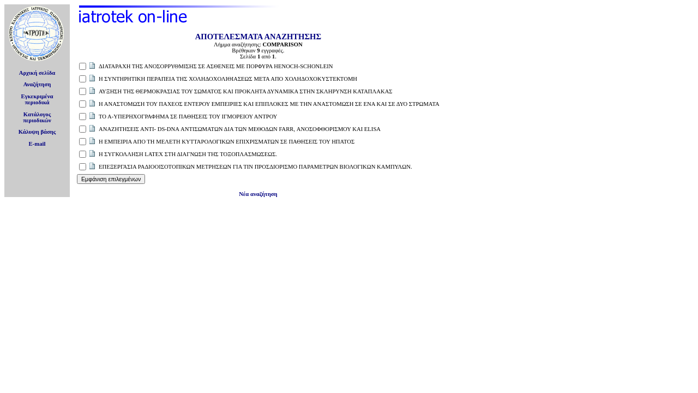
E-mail (37, 144)
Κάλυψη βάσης (37, 132)
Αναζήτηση (37, 84)
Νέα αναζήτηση (258, 194)
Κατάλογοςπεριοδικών (37, 117)
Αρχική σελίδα (37, 73)
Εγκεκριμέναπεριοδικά (37, 99)
